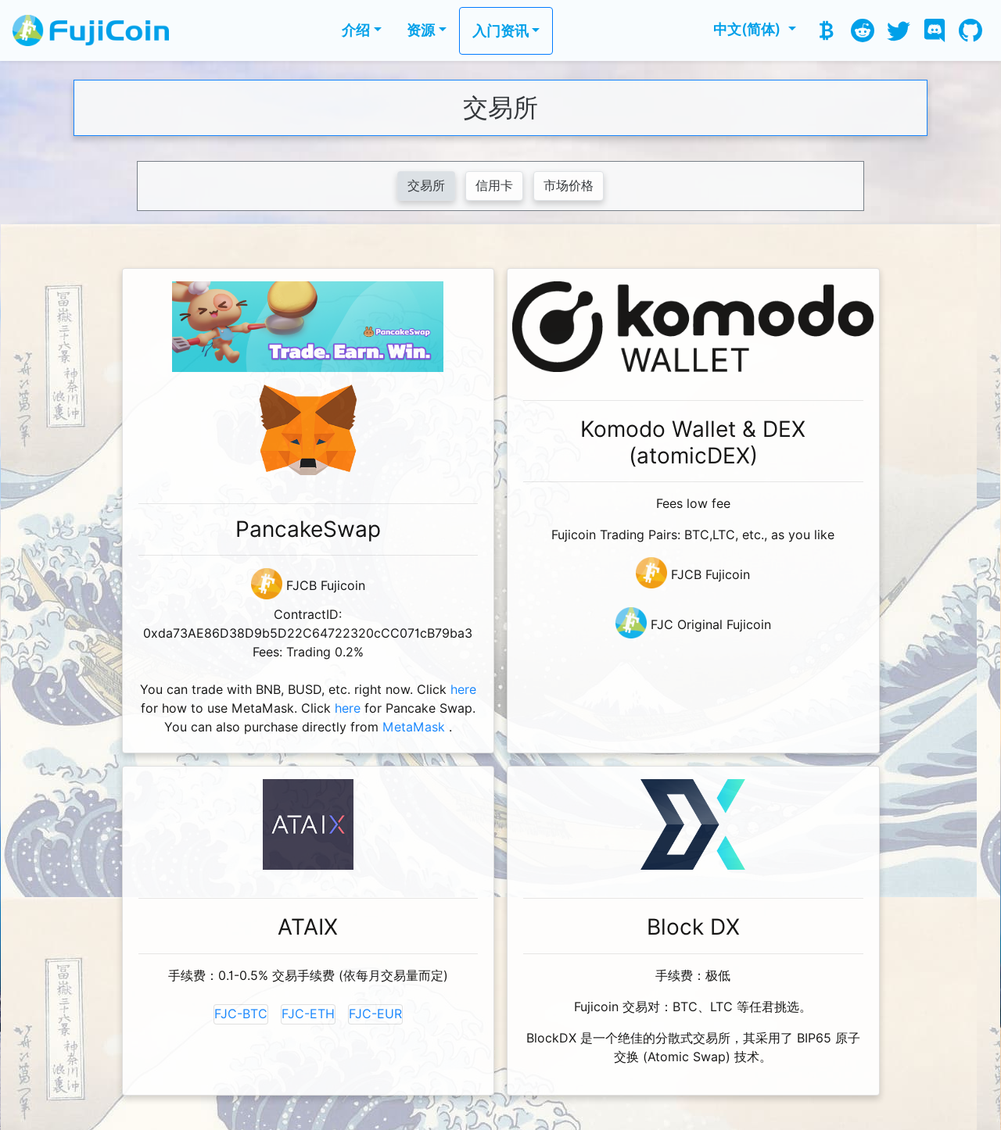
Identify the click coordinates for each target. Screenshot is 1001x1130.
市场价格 (569, 185)
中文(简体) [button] (748, 29)
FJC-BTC (240, 1014)
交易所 (426, 185)
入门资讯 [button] (500, 31)
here (463, 689)
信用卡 (494, 185)
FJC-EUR (375, 1014)
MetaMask (413, 727)
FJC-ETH (308, 1014)
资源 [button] (421, 30)
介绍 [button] (356, 30)
